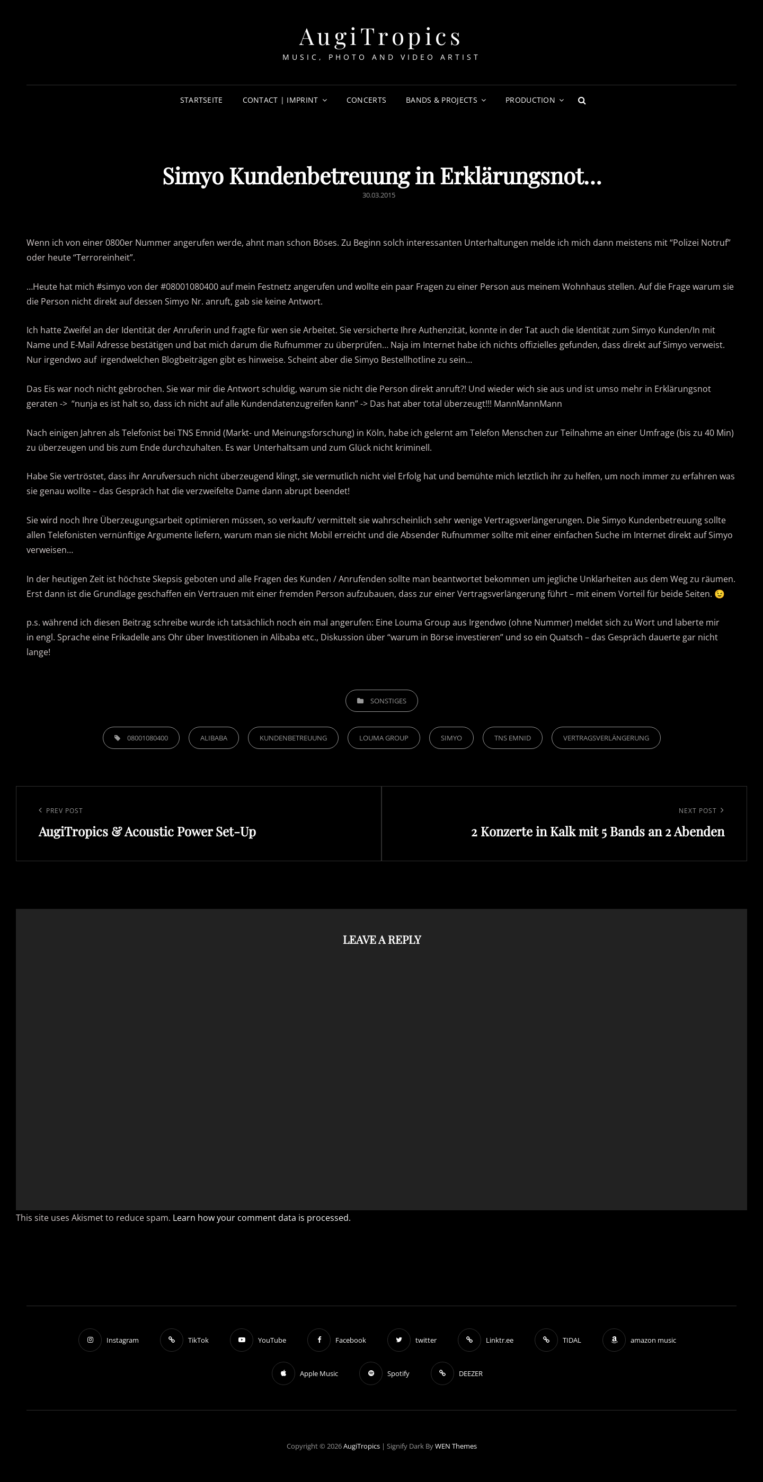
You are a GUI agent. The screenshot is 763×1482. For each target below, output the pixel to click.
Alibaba (213, 738)
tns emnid (512, 738)
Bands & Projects (441, 100)
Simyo (451, 738)
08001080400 (147, 738)
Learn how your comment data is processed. (262, 1218)
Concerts (366, 100)
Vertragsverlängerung (606, 738)
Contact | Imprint (280, 100)
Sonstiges (388, 701)
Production (530, 100)
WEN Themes (456, 1446)
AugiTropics (381, 35)
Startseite (201, 100)
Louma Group (384, 738)
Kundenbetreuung (293, 738)
